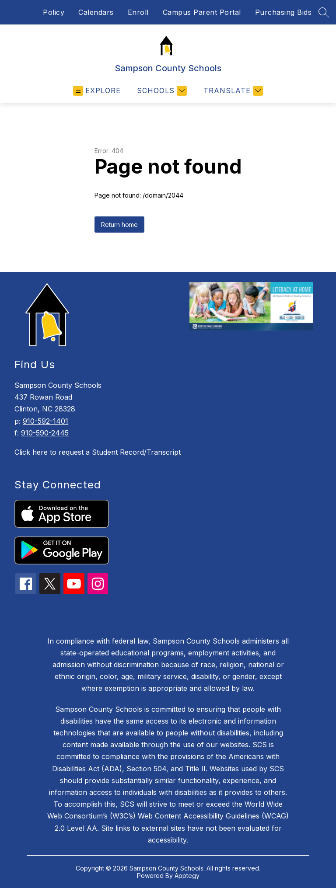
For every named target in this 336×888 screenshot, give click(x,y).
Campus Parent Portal (202, 12)
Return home (119, 224)
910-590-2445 (45, 432)
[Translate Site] (232, 90)
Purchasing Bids (283, 12)
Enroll (138, 12)
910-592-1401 (45, 421)
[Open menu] (97, 90)
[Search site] (323, 12)
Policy (53, 12)
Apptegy (187, 875)
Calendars (96, 12)
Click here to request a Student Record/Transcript (97, 452)
